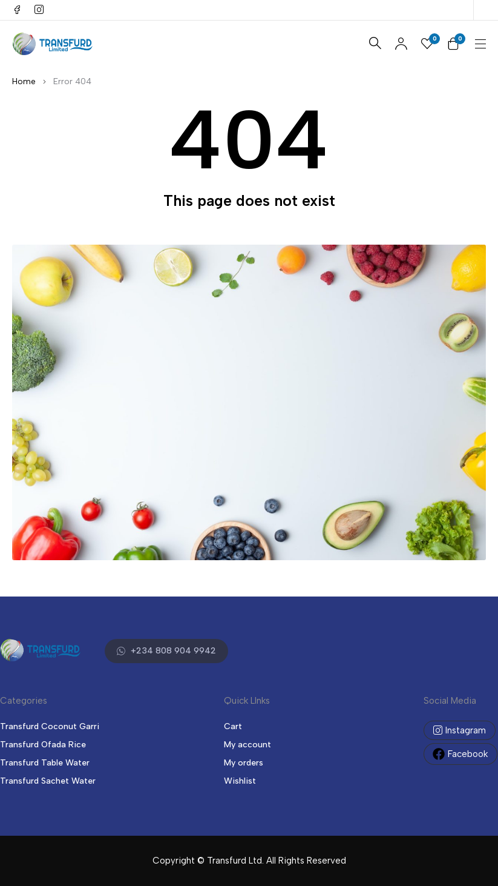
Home (24, 81)
